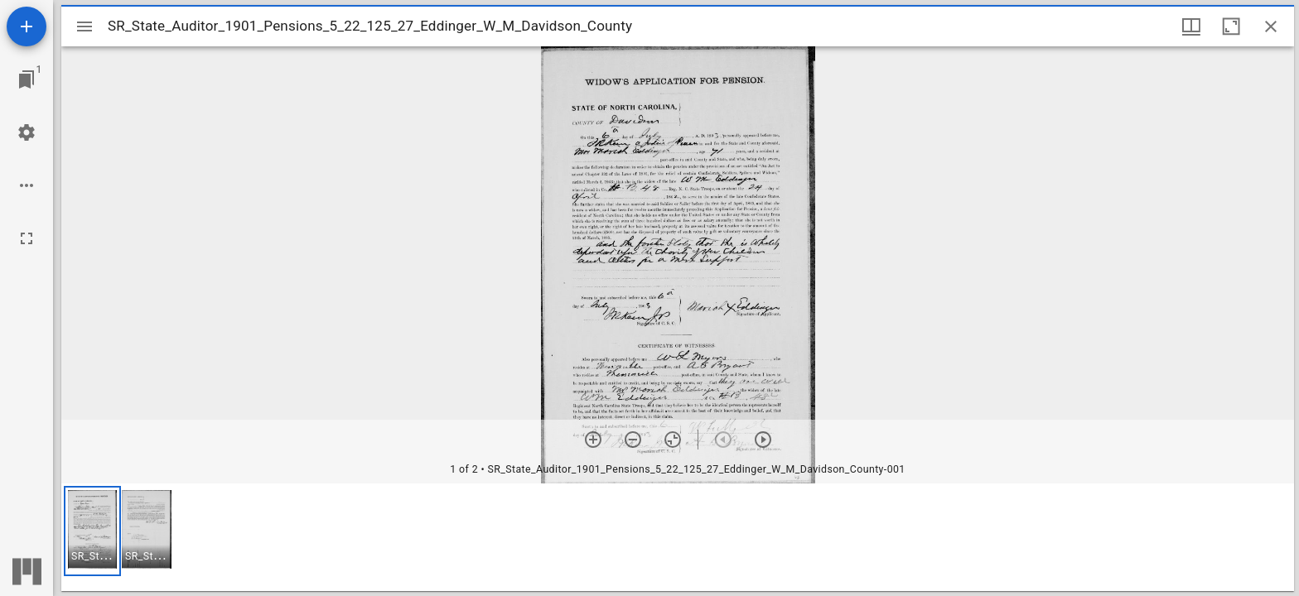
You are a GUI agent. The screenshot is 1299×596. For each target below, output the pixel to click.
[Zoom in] (593, 439)
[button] (92, 531)
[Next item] (763, 439)
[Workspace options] (26, 185)
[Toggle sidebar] (84, 26)
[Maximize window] (1231, 26)
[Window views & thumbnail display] (1191, 26)
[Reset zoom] (673, 439)
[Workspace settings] (26, 132)
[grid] (677, 537)
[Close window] (1271, 26)
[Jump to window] (26, 79)
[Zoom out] (633, 439)
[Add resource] (26, 26)
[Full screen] (26, 238)
